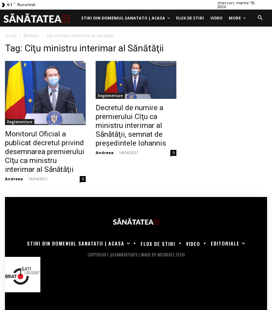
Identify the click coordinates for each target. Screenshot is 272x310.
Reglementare (19, 121)
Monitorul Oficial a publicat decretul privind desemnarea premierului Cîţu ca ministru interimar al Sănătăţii (44, 152)
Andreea (14, 178)
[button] (259, 18)
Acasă (11, 36)
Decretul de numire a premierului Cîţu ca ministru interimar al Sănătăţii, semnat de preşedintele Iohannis (131, 125)
